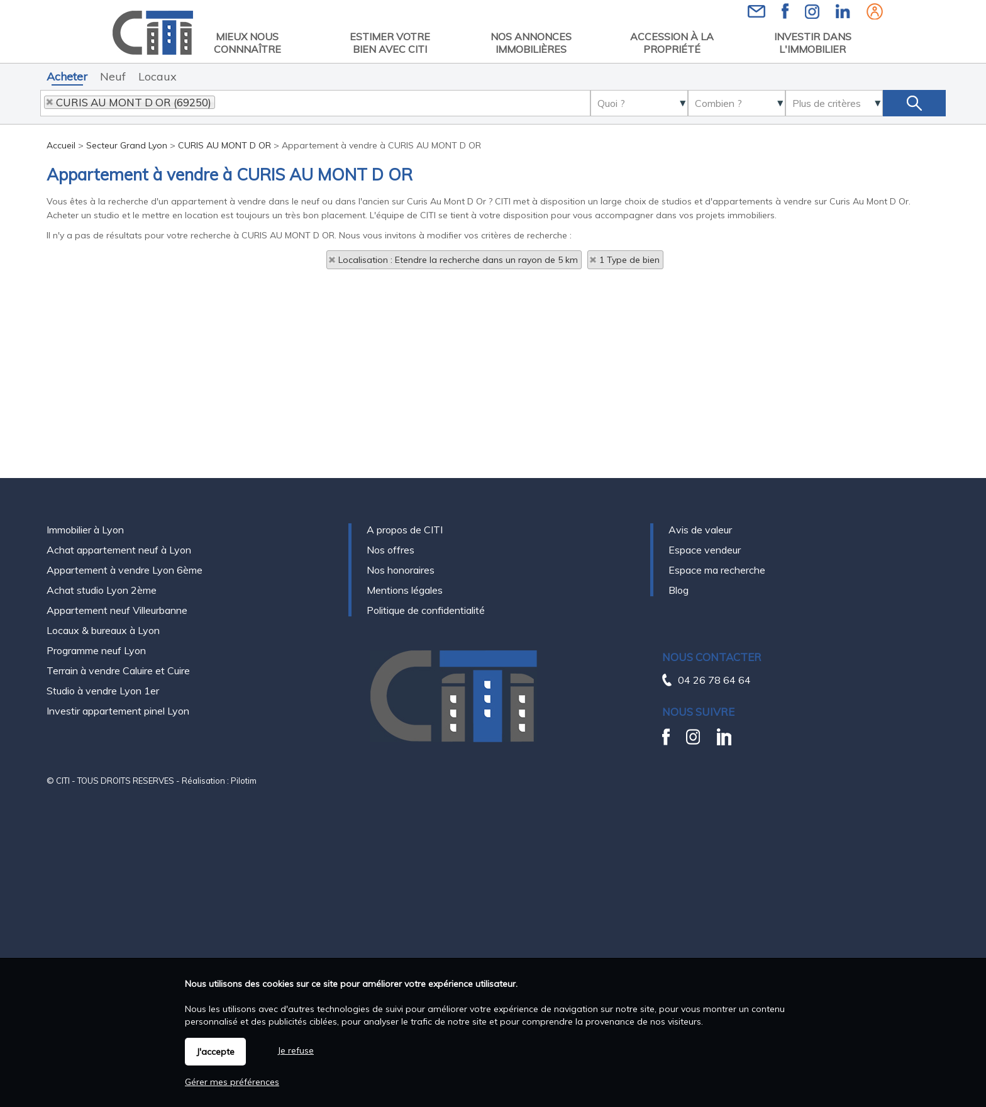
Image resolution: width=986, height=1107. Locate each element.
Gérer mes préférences (232, 1082)
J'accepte (215, 1051)
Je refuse (295, 1050)
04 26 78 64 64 (714, 680)
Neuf (113, 76)
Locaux (157, 76)
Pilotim (244, 781)
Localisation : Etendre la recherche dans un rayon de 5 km (458, 259)
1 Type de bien (629, 259)
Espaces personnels (875, 11)
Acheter (67, 76)
